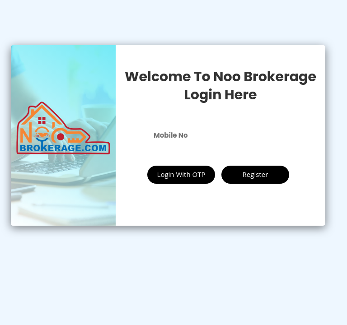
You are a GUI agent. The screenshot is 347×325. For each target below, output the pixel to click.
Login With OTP (181, 174)
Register (255, 174)
